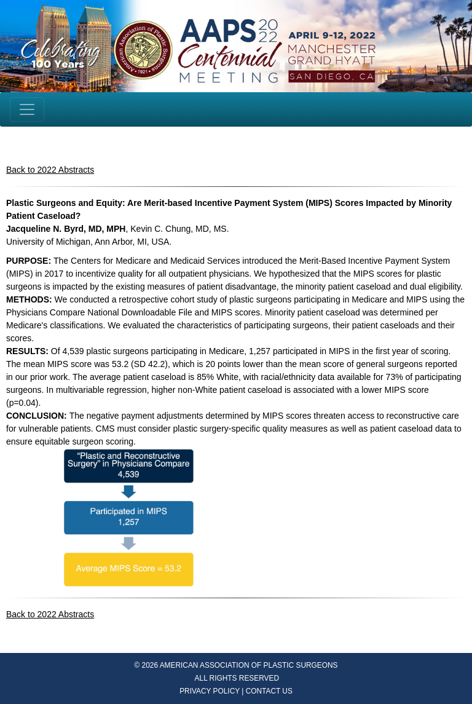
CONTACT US (269, 691)
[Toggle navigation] (27, 109)
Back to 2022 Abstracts (50, 170)
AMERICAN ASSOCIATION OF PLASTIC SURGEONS (249, 665)
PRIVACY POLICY (209, 691)
